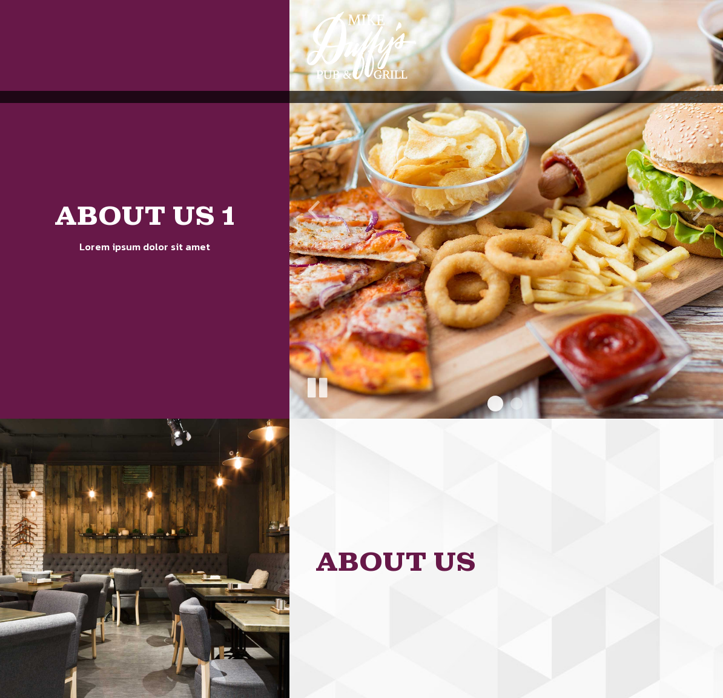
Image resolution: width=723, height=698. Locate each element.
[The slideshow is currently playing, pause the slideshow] (317, 385)
